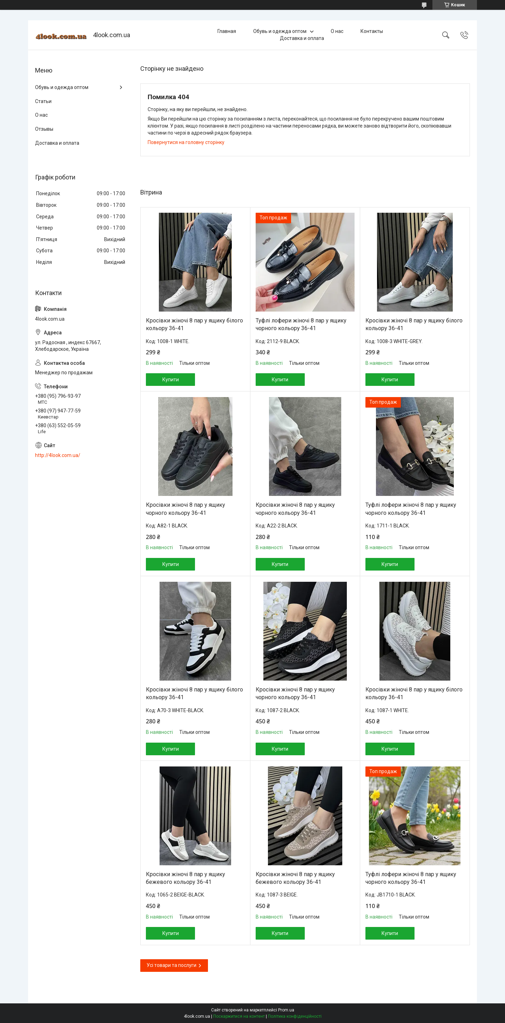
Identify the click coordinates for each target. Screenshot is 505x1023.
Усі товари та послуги (171, 965)
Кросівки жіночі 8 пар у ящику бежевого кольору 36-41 (185, 878)
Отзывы (44, 129)
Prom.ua (286, 1010)
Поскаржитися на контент (239, 1016)
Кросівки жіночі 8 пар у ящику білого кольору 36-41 (194, 324)
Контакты (372, 31)
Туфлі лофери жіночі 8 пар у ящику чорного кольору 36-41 (301, 324)
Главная (226, 31)
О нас (337, 31)
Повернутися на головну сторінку (186, 142)
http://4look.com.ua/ (57, 455)
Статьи (43, 101)
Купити (170, 379)
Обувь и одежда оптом (280, 31)
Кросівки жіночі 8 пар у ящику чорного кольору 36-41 (185, 509)
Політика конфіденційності (295, 1016)
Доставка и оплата (302, 38)
